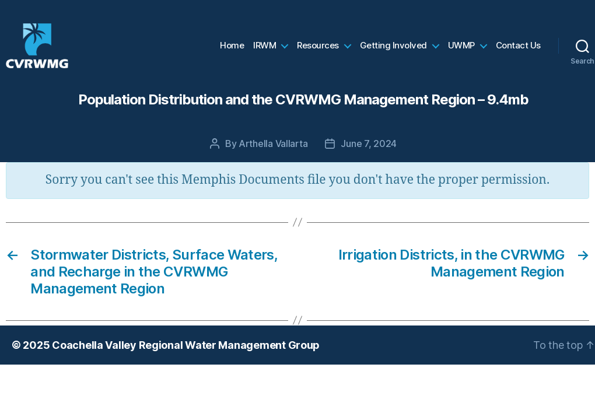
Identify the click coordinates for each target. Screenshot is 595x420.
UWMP (461, 49)
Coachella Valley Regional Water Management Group (186, 352)
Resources (318, 49)
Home (232, 49)
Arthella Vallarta (273, 151)
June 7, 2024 (369, 151)
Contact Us (518, 49)
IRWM (264, 49)
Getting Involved (393, 49)
